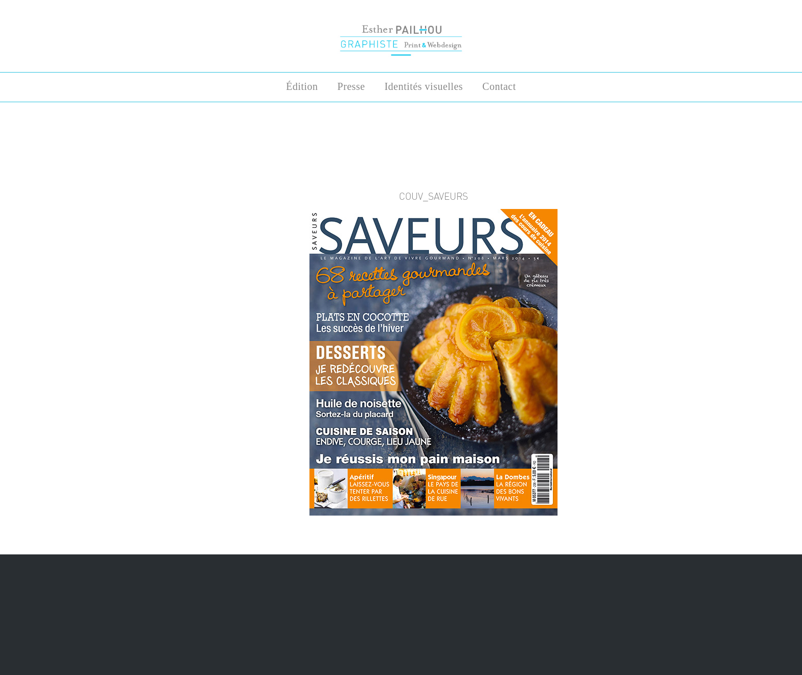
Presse (351, 86)
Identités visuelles (424, 86)
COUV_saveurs (433, 196)
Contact (499, 86)
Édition (302, 86)
